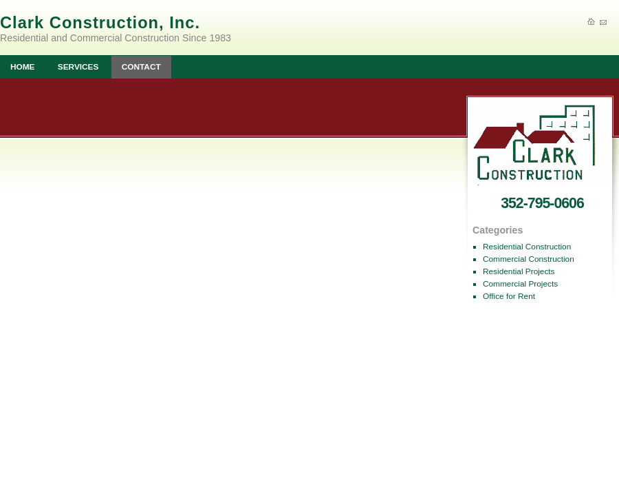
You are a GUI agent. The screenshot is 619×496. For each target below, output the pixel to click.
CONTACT (141, 67)
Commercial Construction (528, 259)
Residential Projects (519, 271)
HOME (22, 67)
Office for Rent (509, 296)
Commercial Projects (520, 284)
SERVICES (78, 67)
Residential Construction (527, 246)
